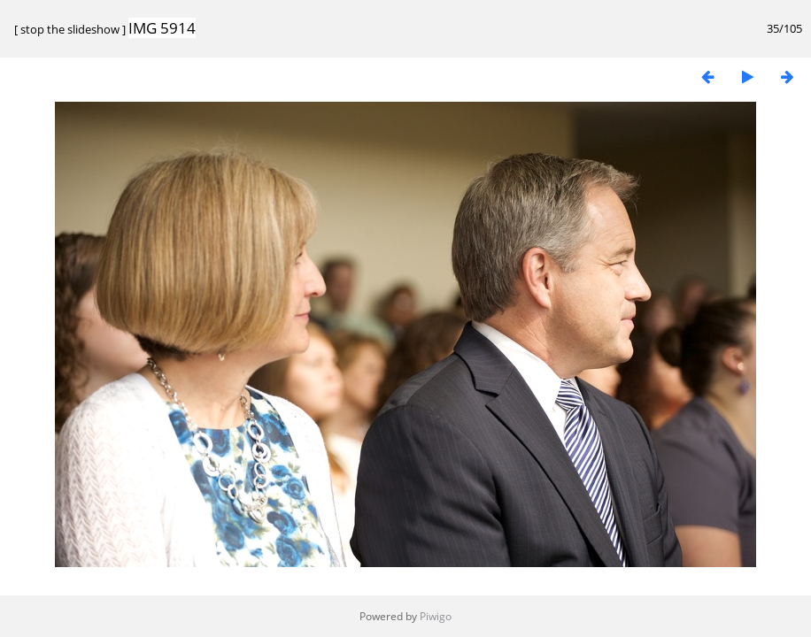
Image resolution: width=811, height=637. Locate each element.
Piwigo (436, 616)
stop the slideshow (70, 29)
